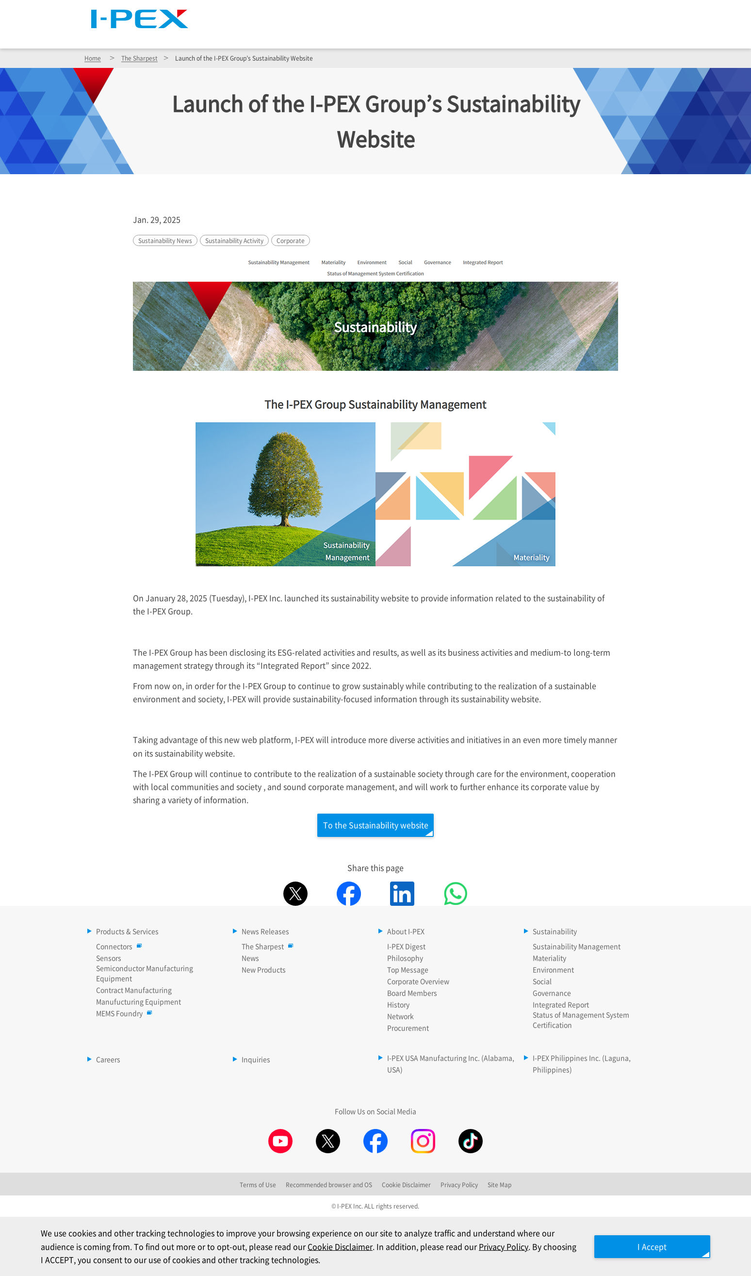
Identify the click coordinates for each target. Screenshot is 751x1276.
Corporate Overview (418, 981)
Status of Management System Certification (581, 1020)
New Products (264, 970)
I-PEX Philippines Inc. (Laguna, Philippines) (582, 1064)
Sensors (108, 958)
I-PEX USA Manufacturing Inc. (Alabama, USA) (450, 1064)
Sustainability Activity (234, 240)
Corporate (291, 240)
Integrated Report (561, 1005)
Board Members (412, 993)
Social (542, 981)
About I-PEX (478, 35)
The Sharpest (440, 12)
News (250, 958)
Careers (638, 35)
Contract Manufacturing (134, 990)
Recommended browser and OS (329, 1184)
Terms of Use (258, 1184)
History (398, 1005)
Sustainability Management (576, 946)
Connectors (116, 946)
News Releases (392, 35)
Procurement (408, 1028)
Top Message (407, 970)
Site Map (505, 12)
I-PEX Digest (406, 946)
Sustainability (562, 35)
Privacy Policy (503, 1246)
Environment (553, 970)
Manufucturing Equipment (138, 1002)
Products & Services (292, 35)
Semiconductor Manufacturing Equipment (144, 973)
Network (400, 1016)
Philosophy (405, 958)
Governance (552, 993)
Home (92, 58)
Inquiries (256, 1059)
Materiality (549, 958)
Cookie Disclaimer (340, 1246)
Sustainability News (165, 240)
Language (557, 12)
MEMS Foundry (121, 1013)
